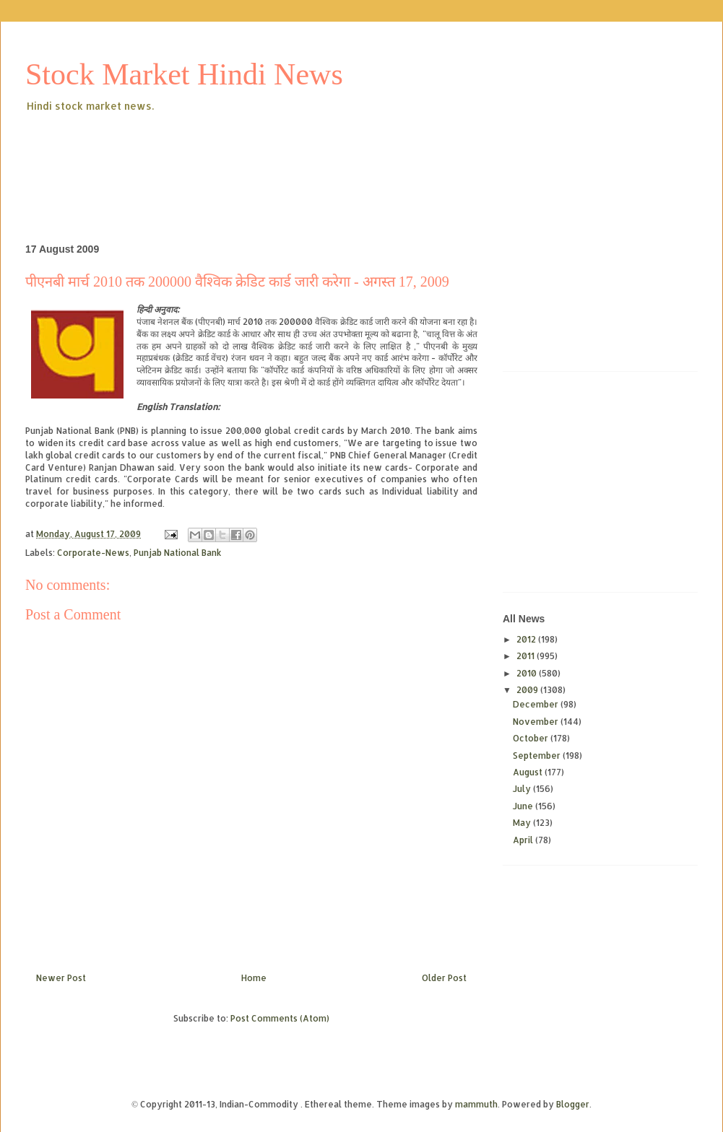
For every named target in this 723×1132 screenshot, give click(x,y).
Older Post (444, 977)
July (523, 788)
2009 (528, 689)
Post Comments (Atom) (279, 1018)
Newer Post (61, 977)
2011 (526, 655)
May (523, 822)
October (531, 738)
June (524, 806)
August (529, 772)
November (536, 721)
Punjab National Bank (178, 552)
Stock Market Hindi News (184, 74)
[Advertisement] (288, 154)
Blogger (572, 1104)
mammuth (476, 1104)
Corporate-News (93, 552)
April (524, 840)
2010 (527, 673)
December (536, 704)
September (538, 755)
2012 (527, 639)
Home (254, 977)
